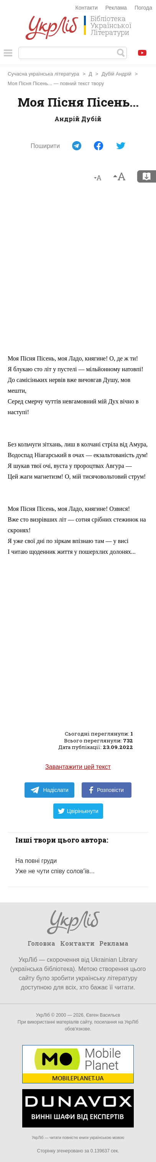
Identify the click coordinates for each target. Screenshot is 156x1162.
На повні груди (36, 861)
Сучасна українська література (43, 74)
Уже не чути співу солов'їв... (55, 871)
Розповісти (106, 790)
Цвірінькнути (78, 811)
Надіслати (49, 790)
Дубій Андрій (116, 74)
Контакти (87, 7)
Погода (143, 7)
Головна (41, 943)
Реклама (116, 7)
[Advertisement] (78, 272)
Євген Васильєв (103, 1015)
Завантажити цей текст (78, 767)
